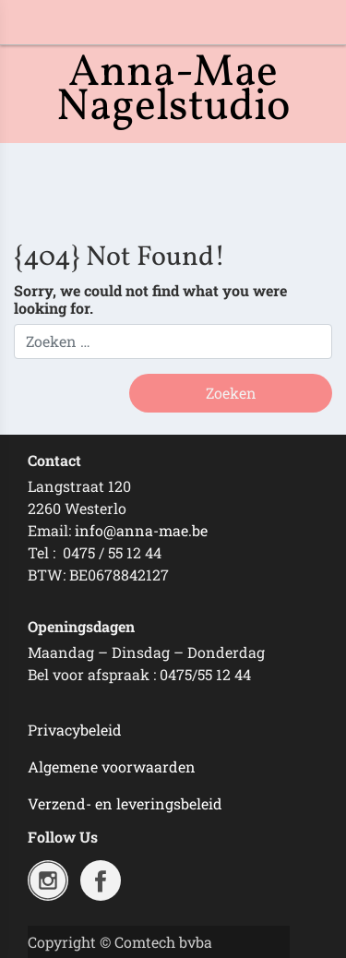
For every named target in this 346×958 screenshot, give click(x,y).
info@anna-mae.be (141, 530)
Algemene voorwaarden (112, 766)
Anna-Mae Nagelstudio (173, 90)
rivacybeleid (79, 729)
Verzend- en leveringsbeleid (125, 803)
